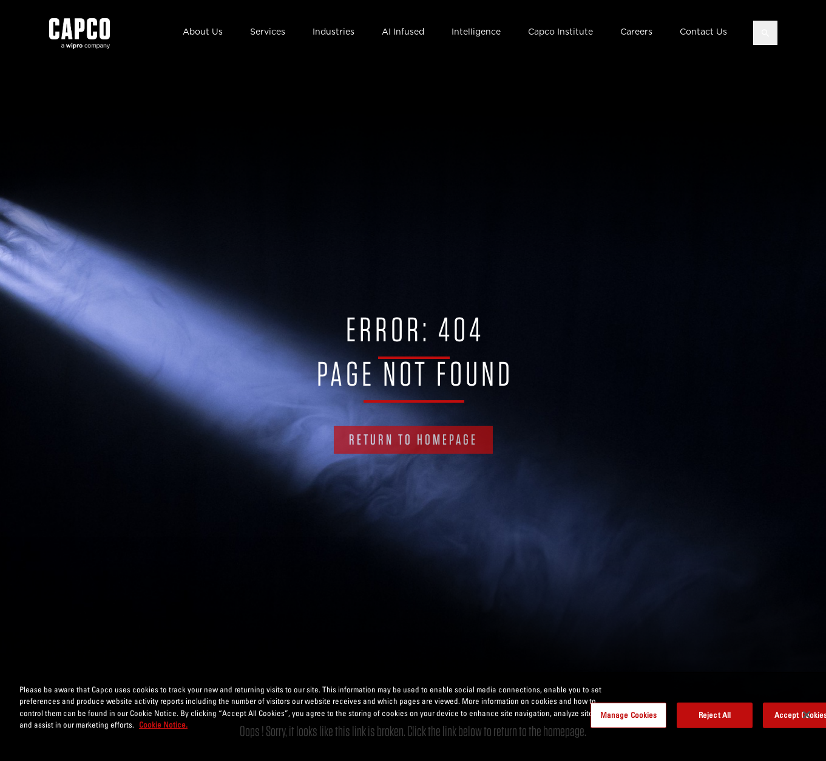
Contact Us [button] (703, 31)
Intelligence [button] (476, 31)
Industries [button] (333, 31)
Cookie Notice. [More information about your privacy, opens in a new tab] (163, 724)
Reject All (715, 715)
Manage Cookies (628, 715)
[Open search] (765, 33)
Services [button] (267, 31)
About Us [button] (203, 31)
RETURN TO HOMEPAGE (413, 439)
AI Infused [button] (403, 31)
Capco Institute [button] (560, 31)
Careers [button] (636, 31)
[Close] (806, 714)
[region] (413, 716)
